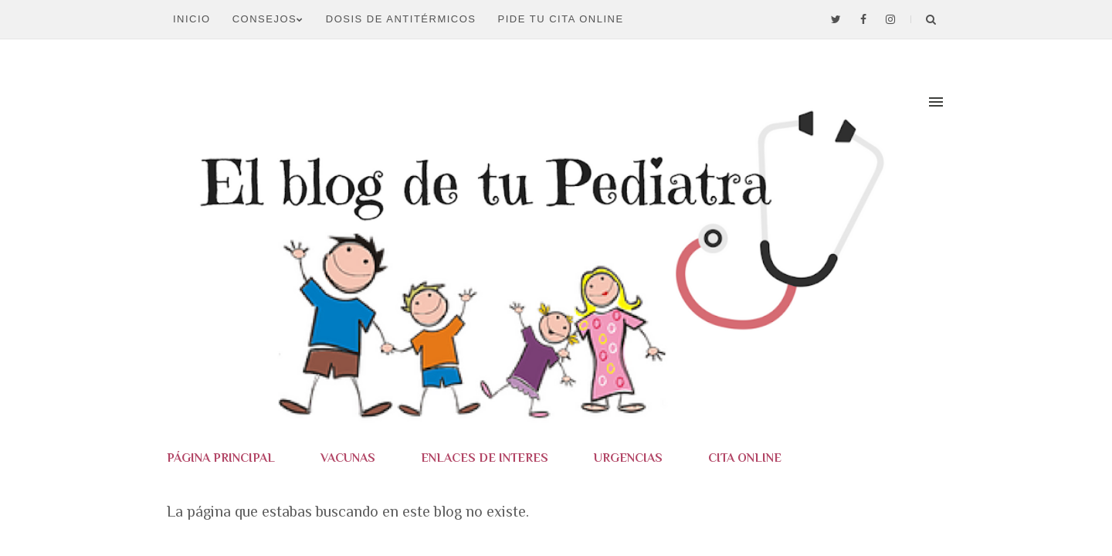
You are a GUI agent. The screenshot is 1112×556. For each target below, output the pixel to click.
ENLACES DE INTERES (484, 458)
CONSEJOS (268, 19)
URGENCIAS (628, 458)
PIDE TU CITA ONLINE (561, 19)
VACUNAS (347, 458)
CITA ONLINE (744, 458)
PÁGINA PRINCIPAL (221, 458)
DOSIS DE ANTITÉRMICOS (401, 19)
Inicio (192, 19)
